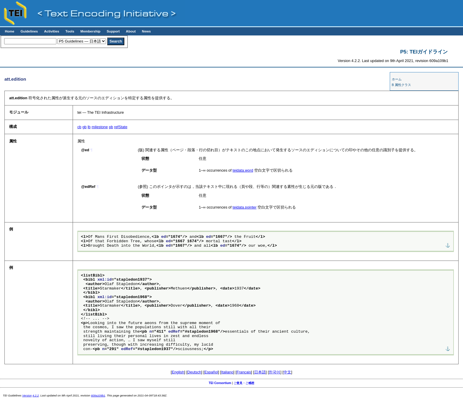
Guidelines (29, 31)
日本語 (260, 372)
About (131, 31)
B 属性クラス (401, 85)
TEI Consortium (220, 383)
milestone (100, 127)
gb (84, 127)
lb (89, 127)
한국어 (274, 372)
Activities (51, 31)
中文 (287, 372)
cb (79, 127)
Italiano (227, 372)
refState (120, 127)
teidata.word (243, 170)
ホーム (397, 79)
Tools (69, 31)
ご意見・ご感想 (244, 383)
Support (113, 31)
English (178, 372)
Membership (90, 31)
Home (9, 31)
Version (27, 395)
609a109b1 (98, 395)
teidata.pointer (245, 207)
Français (244, 372)
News (146, 31)
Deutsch (194, 372)
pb (111, 127)
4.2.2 (35, 395)
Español (211, 372)
